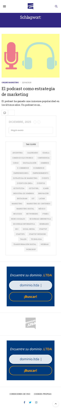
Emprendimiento (40, 173)
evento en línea (24, 183)
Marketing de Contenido (38, 203)
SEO (16, 229)
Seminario (44, 224)
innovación (43, 193)
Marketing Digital (25, 208)
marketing (17, 203)
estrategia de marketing (25, 178)
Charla (45, 152)
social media (29, 229)
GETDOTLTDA (18, 188)
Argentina (17, 152)
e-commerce (23, 168)
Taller (23, 239)
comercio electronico (22, 158)
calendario (32, 152)
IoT (33, 198)
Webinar (45, 244)
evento (45, 178)
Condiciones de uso (20, 394)
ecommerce (38, 168)
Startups (20, 234)
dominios (45, 163)
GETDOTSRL (34, 188)
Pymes (45, 214)
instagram (22, 198)
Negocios (17, 214)
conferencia (44, 158)
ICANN (46, 188)
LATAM (42, 198)
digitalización (29, 163)
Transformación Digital (24, 244)
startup (43, 229)
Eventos (41, 183)
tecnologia (36, 239)
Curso (15, 163)
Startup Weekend (37, 234)
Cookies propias (42, 394)
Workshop (31, 249)
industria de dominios (23, 193)
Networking (32, 214)
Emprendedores (21, 173)
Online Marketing (10, 82)
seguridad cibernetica (40, 219)
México (42, 208)
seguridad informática (24, 224)
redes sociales (18, 219)
